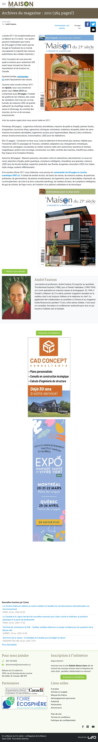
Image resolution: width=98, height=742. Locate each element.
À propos (55, 689)
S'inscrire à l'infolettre (49, 333)
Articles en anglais (59, 692)
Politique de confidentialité (63, 720)
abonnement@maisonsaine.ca (18, 665)
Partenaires (56, 704)
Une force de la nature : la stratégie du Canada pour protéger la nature (34, 638)
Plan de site (56, 714)
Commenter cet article (62, 26)
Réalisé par (82, 737)
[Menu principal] (4, 4)
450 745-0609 (11, 661)
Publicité (55, 701)
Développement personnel (63, 698)
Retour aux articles (14, 271)
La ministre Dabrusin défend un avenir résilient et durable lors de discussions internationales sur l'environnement (46, 607)
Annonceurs (56, 708)
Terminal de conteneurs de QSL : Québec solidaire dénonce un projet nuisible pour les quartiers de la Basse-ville (48, 629)
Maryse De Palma (59, 695)
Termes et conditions (60, 717)
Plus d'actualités (9, 644)
